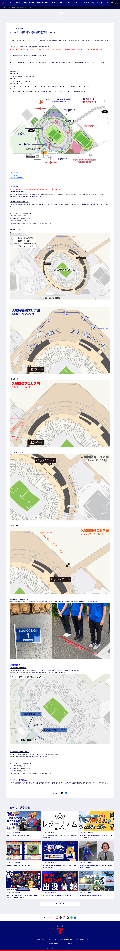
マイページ (104, 3)
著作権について (84, 939)
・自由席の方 (14, 172)
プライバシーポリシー (47, 939)
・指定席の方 (14, 175)
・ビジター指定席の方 (17, 178)
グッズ (95, 3)
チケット (86, 3)
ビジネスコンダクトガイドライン (56, 943)
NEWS (8, 7)
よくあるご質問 (36, 939)
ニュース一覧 (60, 904)
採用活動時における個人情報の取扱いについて (66, 939)
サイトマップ (69, 943)
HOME (3, 7)
